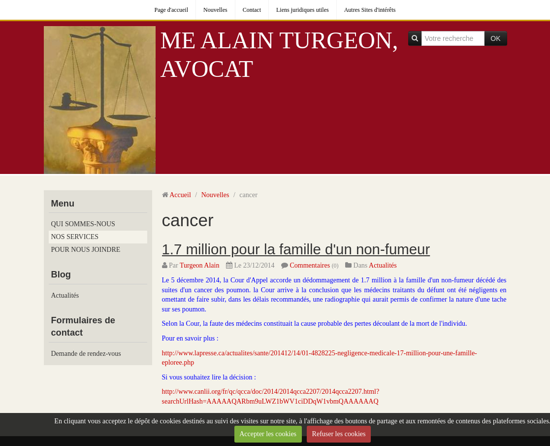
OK (495, 38)
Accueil (180, 195)
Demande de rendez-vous (86, 353)
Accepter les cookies (267, 434)
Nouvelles (215, 9)
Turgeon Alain (200, 265)
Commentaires (310, 265)
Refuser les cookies (339, 434)
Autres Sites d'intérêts (370, 9)
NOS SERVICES (75, 236)
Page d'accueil (171, 9)
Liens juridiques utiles (302, 9)
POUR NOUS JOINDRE (86, 249)
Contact (252, 9)
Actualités (65, 295)
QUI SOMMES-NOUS (83, 224)
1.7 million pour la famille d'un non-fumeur (296, 249)
